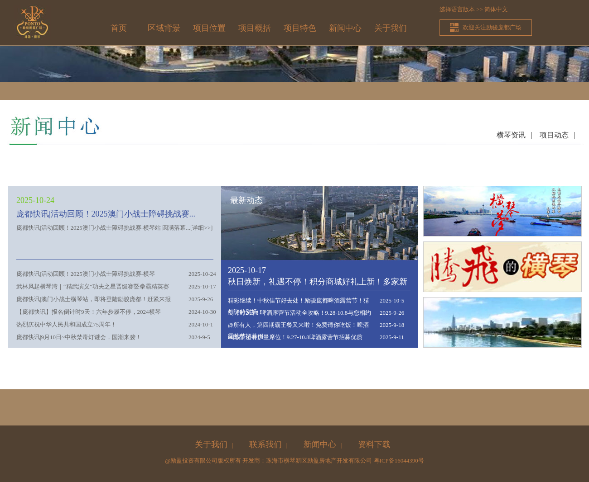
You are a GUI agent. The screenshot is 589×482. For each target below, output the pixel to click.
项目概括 (254, 28)
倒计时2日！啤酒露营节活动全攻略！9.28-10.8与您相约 (299, 312)
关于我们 (390, 28)
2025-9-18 (392, 324)
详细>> (201, 227)
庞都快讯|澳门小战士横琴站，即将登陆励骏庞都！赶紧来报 (93, 299)
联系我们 (265, 444)
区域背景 (164, 28)
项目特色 (300, 28)
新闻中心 (345, 28)
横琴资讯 (511, 135)
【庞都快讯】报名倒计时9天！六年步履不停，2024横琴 (88, 311)
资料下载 (374, 444)
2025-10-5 (392, 300)
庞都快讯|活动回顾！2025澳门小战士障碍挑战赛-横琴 (85, 273)
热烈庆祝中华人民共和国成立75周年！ (66, 324)
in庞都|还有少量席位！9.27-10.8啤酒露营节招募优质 (295, 337)
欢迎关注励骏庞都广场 (492, 27)
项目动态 (554, 135)
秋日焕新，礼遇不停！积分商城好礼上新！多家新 (317, 281)
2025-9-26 (392, 312)
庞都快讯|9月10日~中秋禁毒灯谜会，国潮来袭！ (78, 337)
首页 (119, 28)
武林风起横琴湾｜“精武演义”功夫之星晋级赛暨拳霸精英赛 (92, 286)
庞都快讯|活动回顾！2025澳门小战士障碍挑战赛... (105, 213)
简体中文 (496, 9)
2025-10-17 (247, 270)
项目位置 (209, 28)
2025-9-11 (392, 337)
